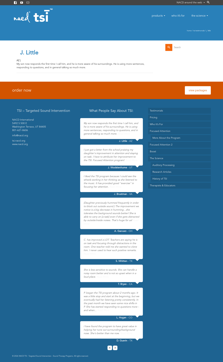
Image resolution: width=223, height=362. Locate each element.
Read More (124, 133)
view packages (198, 90)
